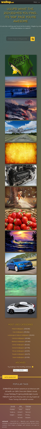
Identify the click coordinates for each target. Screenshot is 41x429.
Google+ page (13, 415)
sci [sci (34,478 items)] (28, 397)
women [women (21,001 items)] (30, 399)
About (20, 409)
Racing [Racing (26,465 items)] (19, 397)
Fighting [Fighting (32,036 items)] (20, 394)
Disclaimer (28, 417)
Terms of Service (28, 412)
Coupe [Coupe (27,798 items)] (6, 394)
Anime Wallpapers (18, 345)
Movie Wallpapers (18, 351)
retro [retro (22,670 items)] (24, 397)
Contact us (20, 415)
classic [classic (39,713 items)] (29, 391)
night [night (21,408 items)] (11, 397)
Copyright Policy (28, 409)
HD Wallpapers (20, 417)
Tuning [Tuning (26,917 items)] (15, 399)
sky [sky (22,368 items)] (30, 397)
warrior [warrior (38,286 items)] (25, 399)
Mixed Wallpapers (18, 329)
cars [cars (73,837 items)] (17, 391)
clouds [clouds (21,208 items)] (34, 391)
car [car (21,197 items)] (13, 391)
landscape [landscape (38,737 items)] (28, 394)
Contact (19, 425)
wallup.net (5, 421)
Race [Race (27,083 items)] (15, 397)
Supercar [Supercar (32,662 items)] (35, 397)
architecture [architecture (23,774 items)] (32, 389)
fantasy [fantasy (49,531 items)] (12, 394)
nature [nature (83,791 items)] (6, 396)
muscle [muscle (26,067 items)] (35, 394)
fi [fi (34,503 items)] (16, 394)
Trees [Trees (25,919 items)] (11, 399)
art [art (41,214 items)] (38, 389)
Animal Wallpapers (18, 348)
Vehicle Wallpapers (18, 338)
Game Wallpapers (18, 357)
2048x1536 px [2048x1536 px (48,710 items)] (8, 389)
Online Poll (20, 412)
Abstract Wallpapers (18, 341)
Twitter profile (13, 412)
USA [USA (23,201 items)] (20, 399)
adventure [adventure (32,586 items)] (23, 389)
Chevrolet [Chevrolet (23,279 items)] (22, 391)
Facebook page (13, 409)
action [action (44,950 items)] (16, 389)
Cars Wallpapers (18, 332)
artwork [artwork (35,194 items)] (8, 391)
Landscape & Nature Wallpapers (18, 335)
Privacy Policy (28, 415)
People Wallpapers (18, 354)
